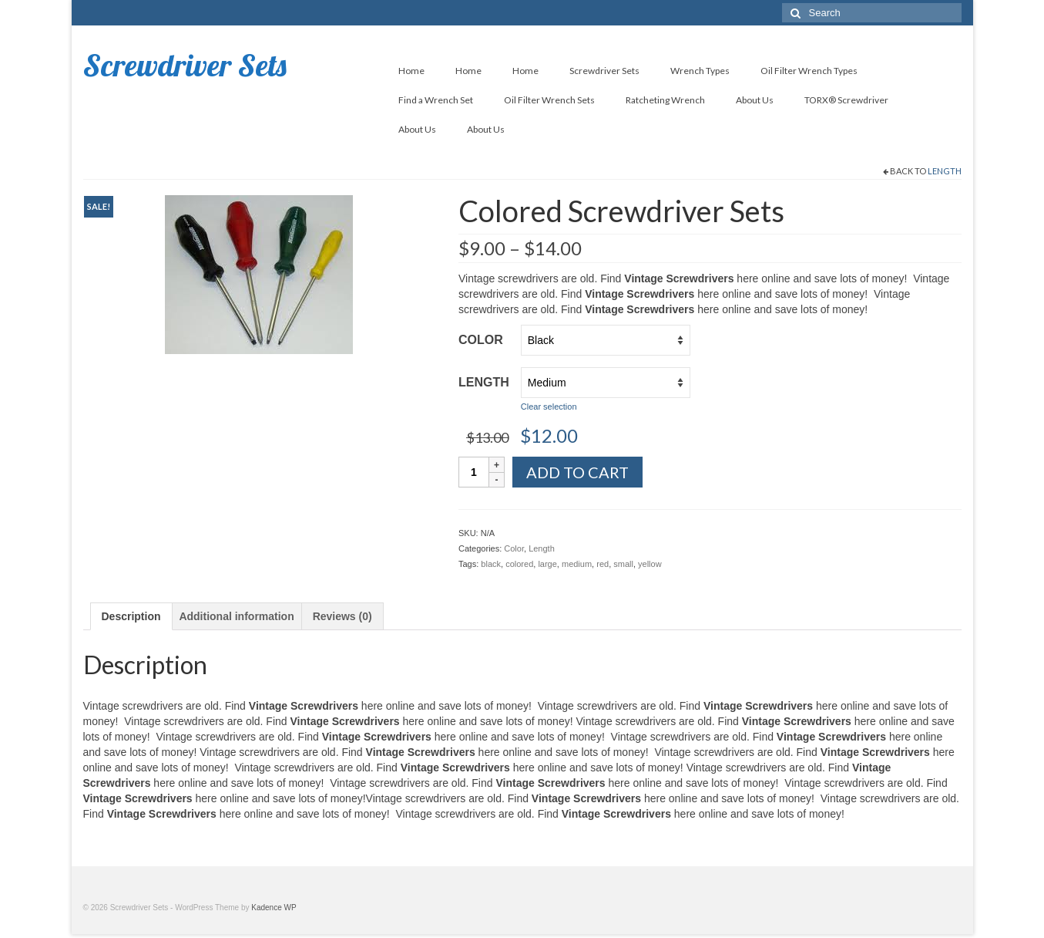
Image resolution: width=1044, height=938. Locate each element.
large (547, 564)
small (623, 564)
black (491, 564)
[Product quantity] (473, 472)
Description (131, 616)
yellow (650, 564)
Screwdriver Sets (185, 65)
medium (577, 564)
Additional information (236, 616)
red (602, 564)
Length (945, 171)
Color (480, 339)
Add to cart (577, 472)
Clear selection (549, 406)
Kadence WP (273, 907)
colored (519, 564)
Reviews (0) (342, 616)
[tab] (131, 616)
